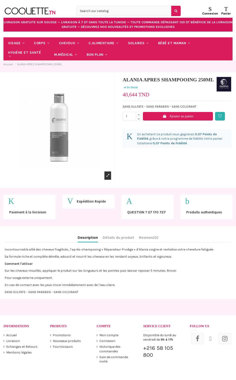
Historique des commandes (110, 349)
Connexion (107, 341)
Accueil (11, 335)
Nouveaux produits (67, 341)
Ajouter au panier (178, 116)
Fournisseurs (63, 347)
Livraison (13, 341)
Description (88, 237)
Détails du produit (118, 237)
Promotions (62, 335)
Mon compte (108, 335)
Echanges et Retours (22, 347)
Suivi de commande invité (113, 359)
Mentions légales (19, 352)
